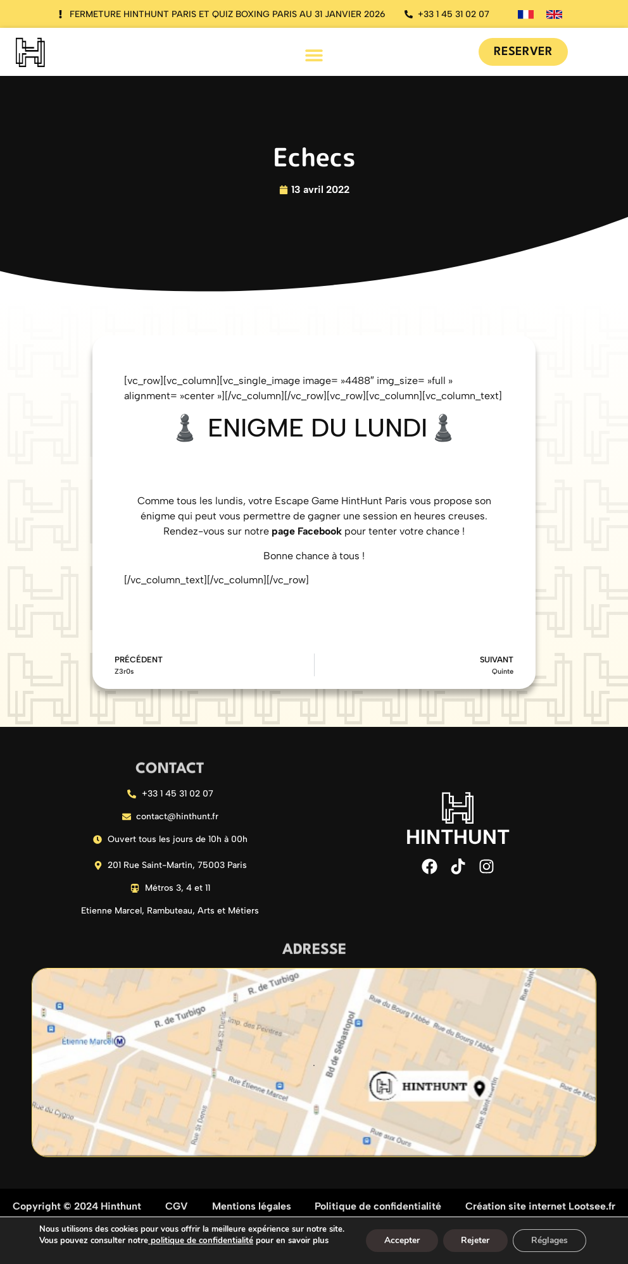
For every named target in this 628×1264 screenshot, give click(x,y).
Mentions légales (251, 1208)
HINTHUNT (458, 837)
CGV (176, 1208)
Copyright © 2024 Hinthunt (77, 1208)
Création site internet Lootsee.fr (540, 1208)
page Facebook (307, 531)
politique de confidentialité (197, 1240)
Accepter (400, 1240)
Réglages (551, 1240)
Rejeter (475, 1240)
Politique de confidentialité (378, 1208)
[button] (314, 54)
